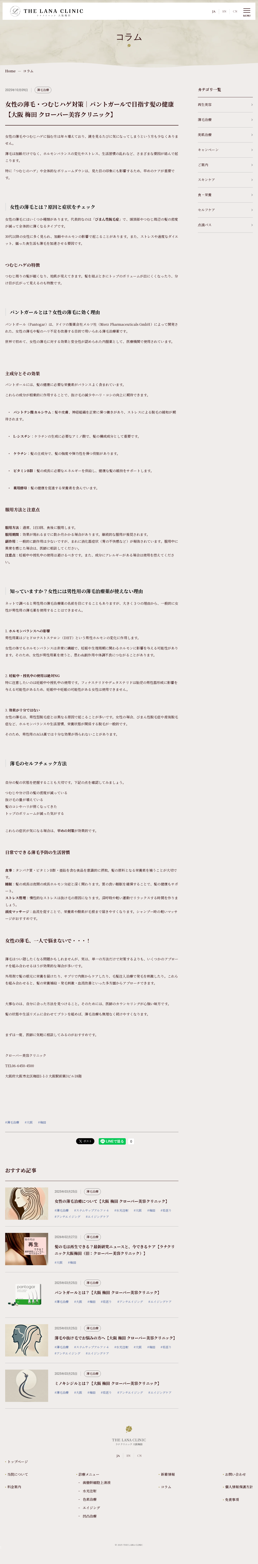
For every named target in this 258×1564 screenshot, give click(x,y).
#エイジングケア (97, 1216)
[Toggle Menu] (246, 11)
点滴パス (225, 224)
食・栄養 (225, 194)
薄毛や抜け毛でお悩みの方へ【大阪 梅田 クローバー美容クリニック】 (116, 1338)
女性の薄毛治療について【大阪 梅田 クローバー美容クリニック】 (112, 1201)
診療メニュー (88, 1474)
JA (213, 11)
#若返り (166, 1210)
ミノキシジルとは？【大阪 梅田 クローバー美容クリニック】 (108, 1383)
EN (224, 11)
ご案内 (225, 164)
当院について (17, 1474)
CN (235, 11)
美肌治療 (225, 134)
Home (10, 71)
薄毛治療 (43, 90)
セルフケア (225, 209)
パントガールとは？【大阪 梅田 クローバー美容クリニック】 (108, 1292)
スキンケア (225, 179)
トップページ (17, 1461)
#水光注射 (121, 1210)
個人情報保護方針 (239, 1486)
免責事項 (232, 1499)
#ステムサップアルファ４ (91, 1210)
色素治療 (90, 1499)
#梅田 (42, 1122)
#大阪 (29, 1122)
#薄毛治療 (12, 1122)
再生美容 (225, 104)
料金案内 (14, 1486)
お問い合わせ (235, 1474)
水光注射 (90, 1490)
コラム (166, 1486)
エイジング (91, 1507)
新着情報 (168, 1474)
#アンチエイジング (67, 1216)
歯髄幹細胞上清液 (97, 1482)
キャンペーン (225, 149)
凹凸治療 (90, 1516)
